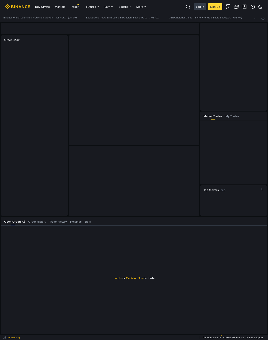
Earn (109, 7)
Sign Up (215, 7)
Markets (60, 7)
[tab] (213, 116)
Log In (200, 7)
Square (125, 7)
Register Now (135, 278)
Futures (92, 7)
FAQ (222, 190)
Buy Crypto (42, 7)
